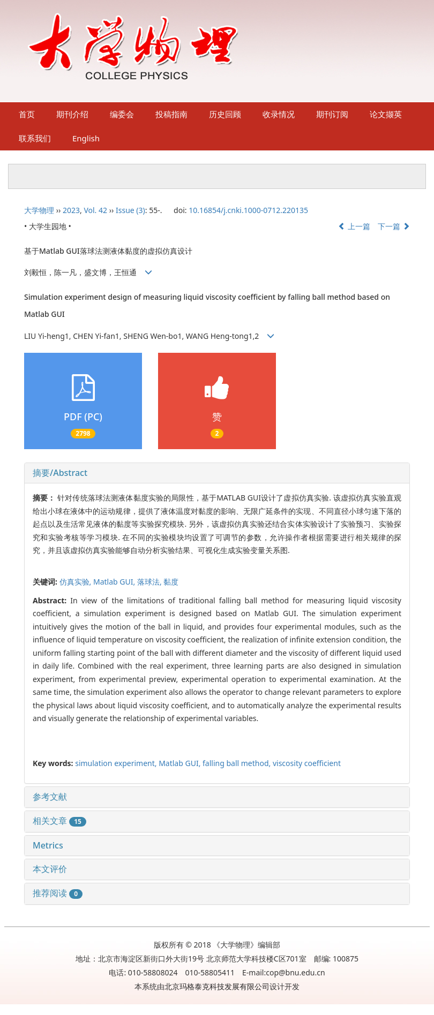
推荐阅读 (58, 893)
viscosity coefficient (307, 763)
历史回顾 (225, 114)
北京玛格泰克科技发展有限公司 (217, 986)
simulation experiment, (117, 763)
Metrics (48, 845)
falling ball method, (238, 763)
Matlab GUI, (115, 582)
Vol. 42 (95, 210)
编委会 (122, 114)
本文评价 (50, 869)
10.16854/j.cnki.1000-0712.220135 (248, 210)
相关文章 (59, 821)
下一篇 (394, 226)
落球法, (150, 582)
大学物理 (39, 210)
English (86, 138)
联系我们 (35, 138)
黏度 (170, 582)
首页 (27, 114)
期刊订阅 (332, 114)
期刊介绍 (72, 114)
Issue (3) (130, 210)
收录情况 (279, 114)
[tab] (217, 473)
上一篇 (354, 226)
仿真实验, (76, 582)
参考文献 (50, 796)
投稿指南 (171, 114)
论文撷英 (386, 114)
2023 (71, 210)
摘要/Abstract (60, 473)
